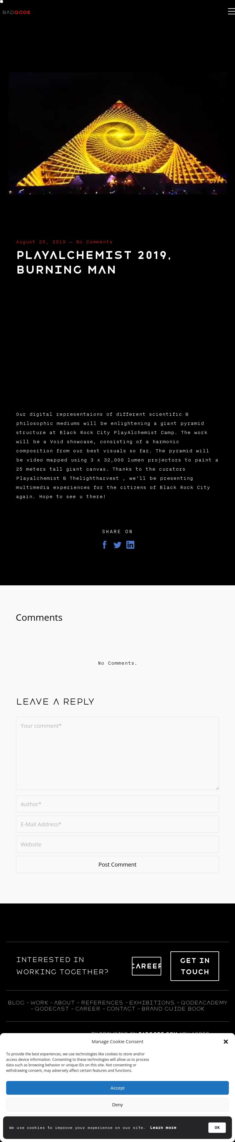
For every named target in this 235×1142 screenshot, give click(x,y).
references (102, 1003)
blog (16, 1003)
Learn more (163, 1128)
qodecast (53, 1009)
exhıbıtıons (151, 1003)
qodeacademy (204, 1003)
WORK (39, 1003)
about (64, 1003)
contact (120, 1009)
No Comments (94, 242)
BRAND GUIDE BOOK (173, 1009)
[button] (226, 1042)
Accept (117, 1087)
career (87, 1009)
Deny (117, 1104)
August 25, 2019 (41, 242)
